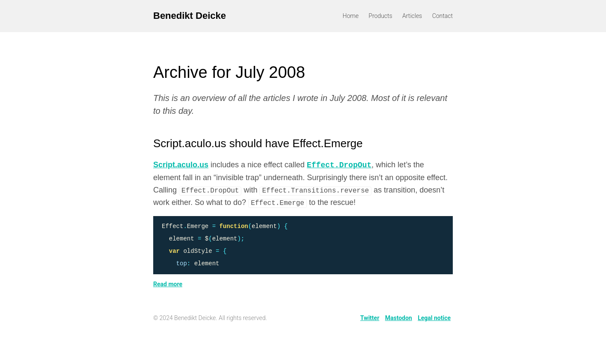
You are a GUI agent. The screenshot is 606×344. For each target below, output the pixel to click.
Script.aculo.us (180, 165)
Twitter (369, 317)
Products (380, 15)
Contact (442, 15)
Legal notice (434, 317)
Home (351, 15)
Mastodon (398, 317)
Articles (412, 15)
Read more (167, 284)
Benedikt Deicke (189, 15)
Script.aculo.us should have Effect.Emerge (257, 143)
